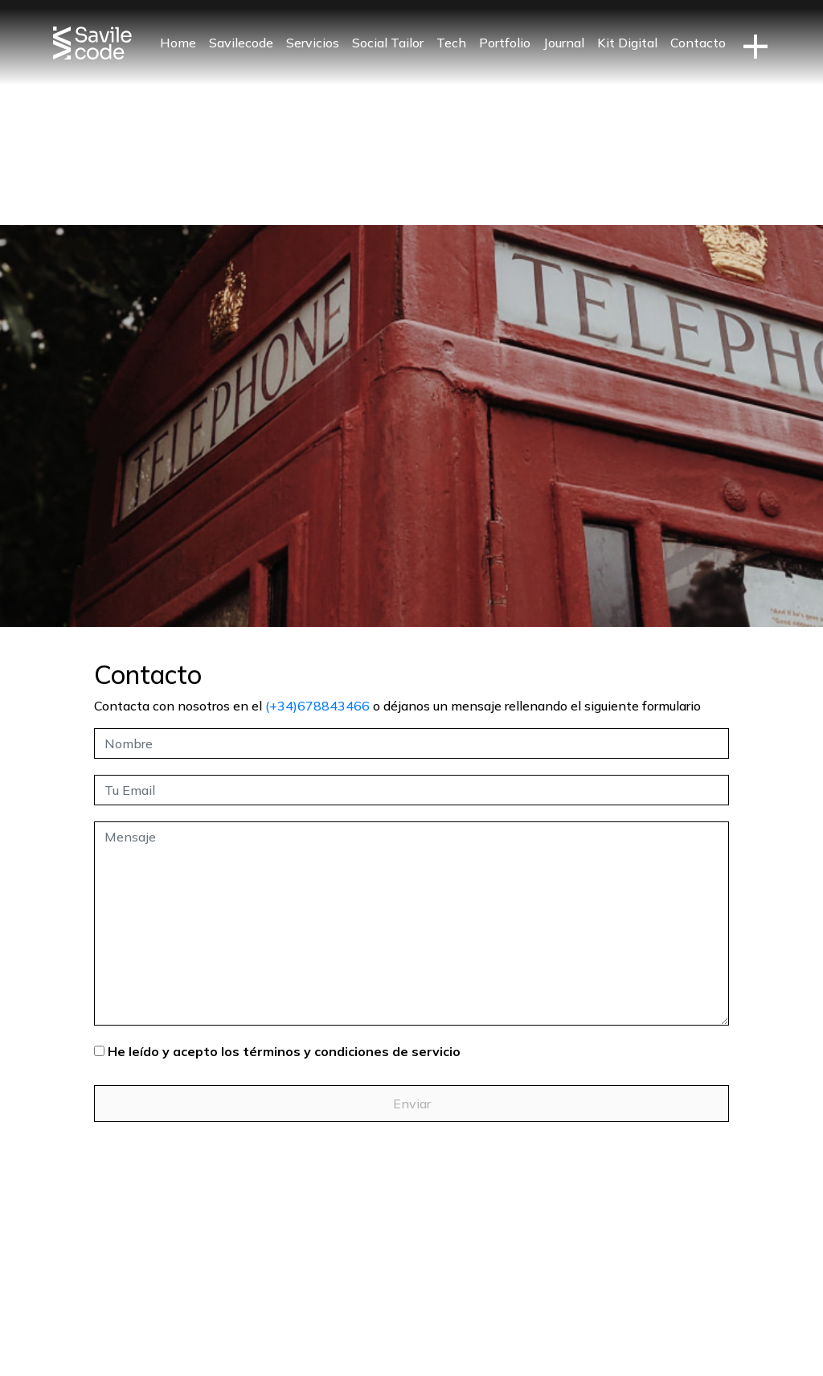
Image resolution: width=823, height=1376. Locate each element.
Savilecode (241, 43)
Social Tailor (388, 43)
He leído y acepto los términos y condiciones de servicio (284, 1051)
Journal (563, 43)
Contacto (698, 43)
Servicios (312, 43)
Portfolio (504, 43)
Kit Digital (627, 43)
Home (178, 43)
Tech (451, 43)
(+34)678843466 (317, 706)
